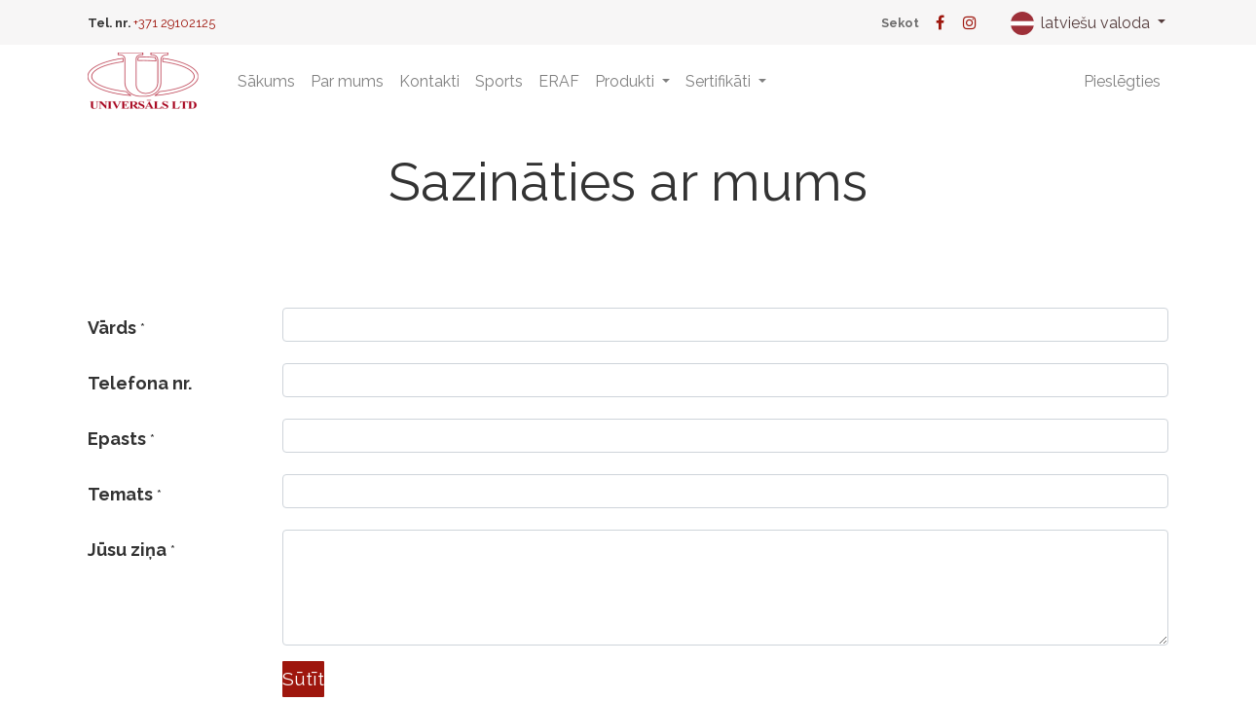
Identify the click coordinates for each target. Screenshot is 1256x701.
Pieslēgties (1122, 81)
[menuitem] (266, 81)
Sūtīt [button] (303, 678)
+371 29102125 (174, 23)
